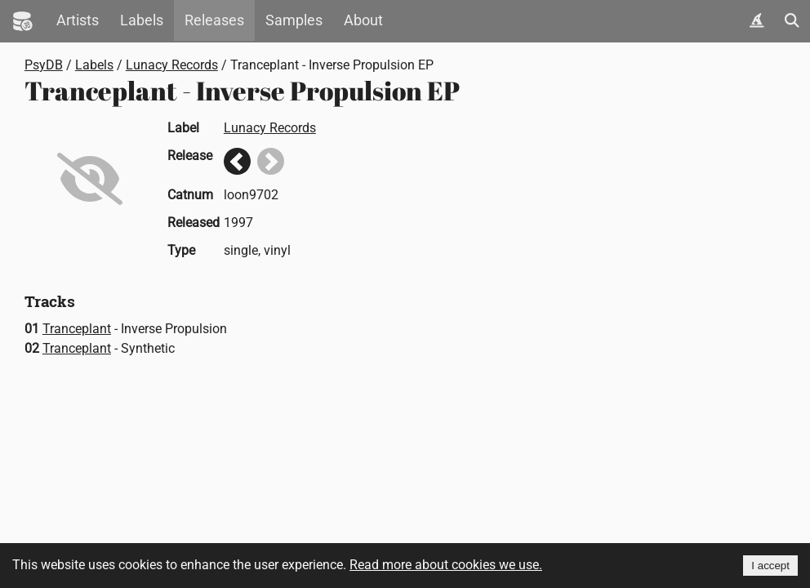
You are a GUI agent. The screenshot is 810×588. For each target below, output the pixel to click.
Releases (214, 20)
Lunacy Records (172, 65)
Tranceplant (76, 328)
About (363, 20)
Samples (294, 20)
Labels (141, 20)
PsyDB (43, 65)
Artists (77, 20)
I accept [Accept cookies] (770, 565)
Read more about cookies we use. (445, 564)
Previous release (237, 161)
